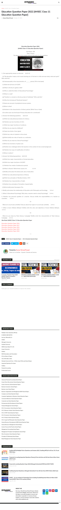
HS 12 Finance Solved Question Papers (10, 417)
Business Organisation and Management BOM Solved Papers (15, 391)
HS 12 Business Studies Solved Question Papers (12, 410)
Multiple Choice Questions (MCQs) (9, 332)
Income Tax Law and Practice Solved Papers (11, 427)
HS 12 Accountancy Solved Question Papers (11, 408)
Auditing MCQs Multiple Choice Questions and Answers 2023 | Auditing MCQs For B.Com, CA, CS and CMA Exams (34, 451)
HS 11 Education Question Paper (30, 239)
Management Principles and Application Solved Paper (14, 431)
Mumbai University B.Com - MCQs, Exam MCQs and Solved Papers (17, 361)
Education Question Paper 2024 (10, 231)
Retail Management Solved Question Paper (11, 438)
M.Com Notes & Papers (7, 356)
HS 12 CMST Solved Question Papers (10, 412)
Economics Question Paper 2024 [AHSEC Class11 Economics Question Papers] (10, 276)
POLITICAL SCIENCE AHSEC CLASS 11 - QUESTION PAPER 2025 (30, 275)
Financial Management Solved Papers (10, 405)
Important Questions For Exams (9, 363)
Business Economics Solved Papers (9, 386)
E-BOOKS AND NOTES (7, 335)
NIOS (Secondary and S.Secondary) (9, 354)
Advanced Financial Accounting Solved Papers (12, 379)
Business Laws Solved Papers (8, 389)
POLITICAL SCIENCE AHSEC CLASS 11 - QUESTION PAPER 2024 (50, 275)
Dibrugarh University (6, 342)
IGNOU (3, 351)
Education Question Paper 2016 (10, 223)
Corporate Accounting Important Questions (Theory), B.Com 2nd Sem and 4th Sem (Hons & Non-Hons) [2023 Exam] (34, 458)
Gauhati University (6, 344)
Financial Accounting (6, 368)
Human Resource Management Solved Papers (12, 424)
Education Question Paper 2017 (10, 225)
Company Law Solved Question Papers (10, 394)
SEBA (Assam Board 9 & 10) (8, 346)
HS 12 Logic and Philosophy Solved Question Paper (13, 420)
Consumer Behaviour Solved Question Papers (12, 398)
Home (3, 8)
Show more (56, 259)
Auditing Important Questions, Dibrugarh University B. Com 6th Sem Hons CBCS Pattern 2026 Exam (33, 470)
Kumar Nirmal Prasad (22, 250)
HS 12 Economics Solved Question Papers (11, 415)
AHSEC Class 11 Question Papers (12, 8)
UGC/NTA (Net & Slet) (7, 358)
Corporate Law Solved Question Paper (10, 401)
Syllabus (3, 365)
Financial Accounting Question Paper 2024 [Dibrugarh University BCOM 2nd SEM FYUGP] (31, 464)
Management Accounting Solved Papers (10, 429)
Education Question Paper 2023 (10, 229)
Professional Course (6, 370)
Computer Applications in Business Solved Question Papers (15, 396)
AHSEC (3, 339)
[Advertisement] (30, 32)
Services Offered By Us (7, 337)
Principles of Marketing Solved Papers (10, 436)
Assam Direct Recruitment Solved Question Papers (13, 382)
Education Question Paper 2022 (10, 227)
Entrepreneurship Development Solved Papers (12, 403)
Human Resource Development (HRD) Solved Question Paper (15, 422)
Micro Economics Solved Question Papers (11, 434)
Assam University (6, 349)
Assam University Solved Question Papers (11, 384)
